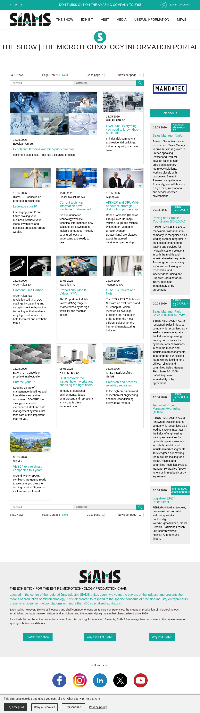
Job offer (168, 113)
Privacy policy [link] (98, 707)
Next (65, 75)
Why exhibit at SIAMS (100, 637)
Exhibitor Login (180, 4)
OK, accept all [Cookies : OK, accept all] (16, 707)
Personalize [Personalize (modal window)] (73, 707)
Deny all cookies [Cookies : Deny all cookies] (44, 707)
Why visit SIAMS (162, 637)
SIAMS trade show (38, 637)
